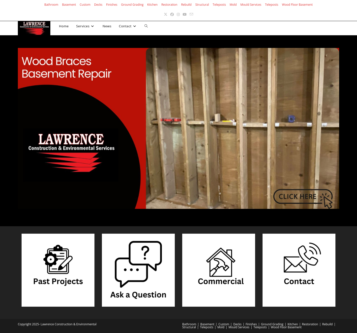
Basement (69, 4)
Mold (233, 4)
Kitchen (152, 4)
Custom (85, 4)
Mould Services (250, 4)
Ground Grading (132, 4)
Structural (202, 4)
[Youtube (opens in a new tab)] (184, 14)
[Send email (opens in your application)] (191, 14)
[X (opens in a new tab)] (165, 14)
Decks (98, 4)
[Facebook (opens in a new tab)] (172, 14)
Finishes (111, 4)
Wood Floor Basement (297, 4)
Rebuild (186, 4)
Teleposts (219, 4)
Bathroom (51, 4)
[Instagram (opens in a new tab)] (178, 14)
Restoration (169, 4)
